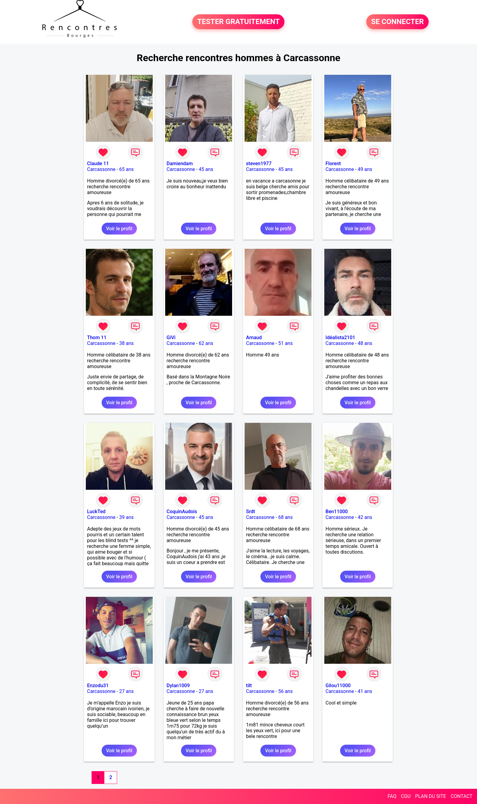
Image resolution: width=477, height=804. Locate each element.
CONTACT (461, 796)
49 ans (365, 169)
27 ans (126, 691)
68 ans (285, 517)
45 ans (206, 169)
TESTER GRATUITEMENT (238, 22)
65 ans (126, 169)
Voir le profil (119, 228)
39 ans (126, 517)
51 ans (285, 343)
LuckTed (96, 511)
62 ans (206, 343)
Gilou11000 (338, 685)
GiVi (171, 337)
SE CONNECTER (397, 22)
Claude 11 (98, 163)
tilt (249, 685)
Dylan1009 (178, 685)
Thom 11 (96, 337)
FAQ (392, 796)
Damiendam (180, 163)
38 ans (126, 343)
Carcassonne (101, 169)
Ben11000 (337, 511)
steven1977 (259, 163)
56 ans (285, 691)
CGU (406, 796)
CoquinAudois (182, 511)
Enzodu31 (98, 685)
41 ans (365, 691)
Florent (333, 163)
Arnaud (254, 337)
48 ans (365, 343)
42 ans (365, 517)
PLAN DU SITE (430, 796)
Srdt (250, 511)
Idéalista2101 (340, 337)
